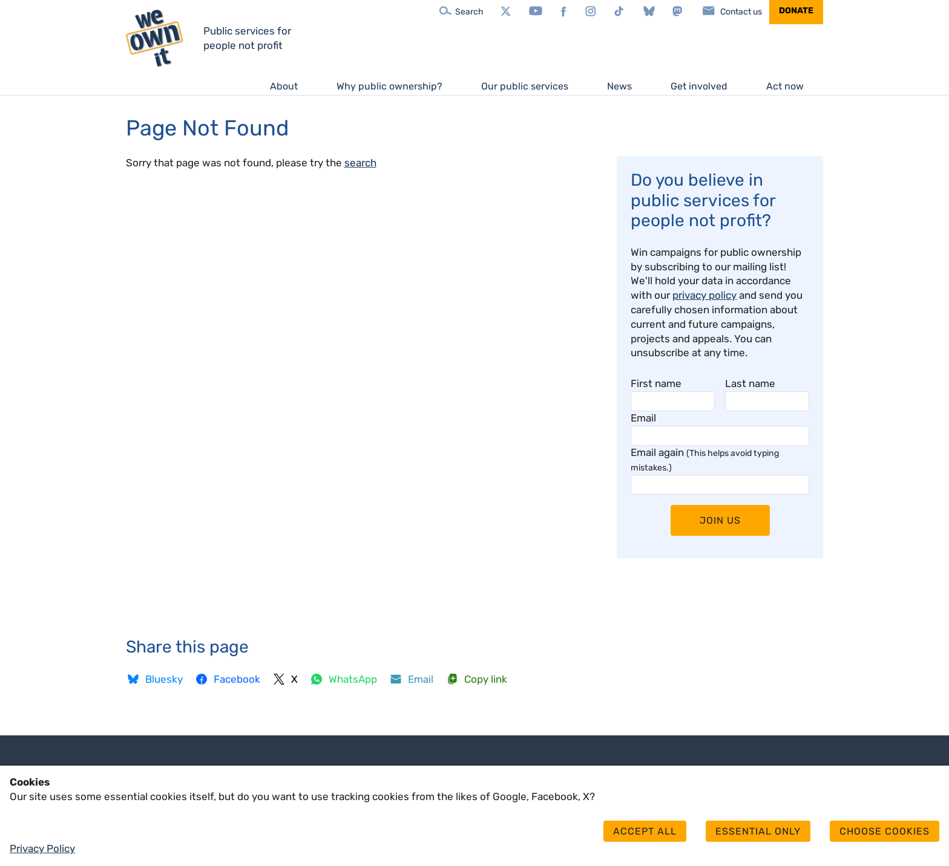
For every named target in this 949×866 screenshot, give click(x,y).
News (619, 86)
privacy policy (704, 295)
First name (656, 383)
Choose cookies (884, 831)
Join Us (720, 520)
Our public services (524, 86)
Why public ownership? (389, 86)
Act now (785, 86)
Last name (750, 383)
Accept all (645, 831)
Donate (796, 10)
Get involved (699, 86)
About (284, 86)
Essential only (758, 831)
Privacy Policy (42, 848)
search (360, 163)
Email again (705, 459)
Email (643, 418)
